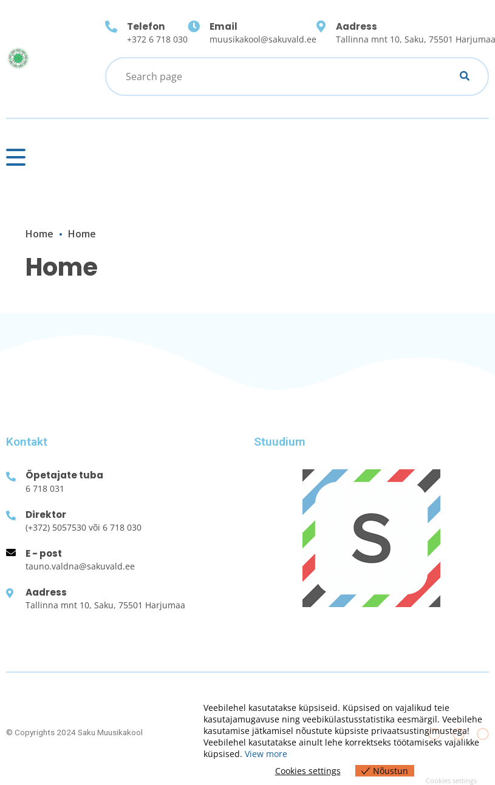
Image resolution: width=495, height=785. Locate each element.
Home (39, 233)
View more (266, 754)
